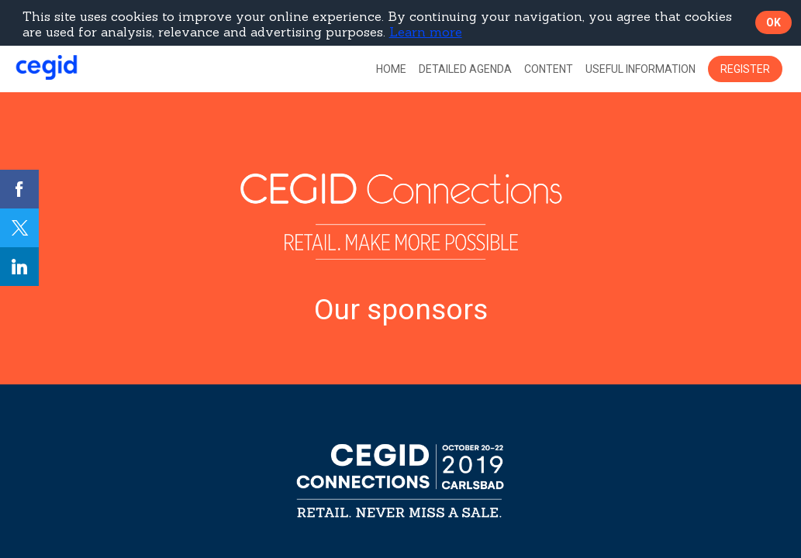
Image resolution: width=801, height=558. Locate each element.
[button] (745, 69)
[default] (465, 69)
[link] (391, 69)
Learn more (425, 32)
